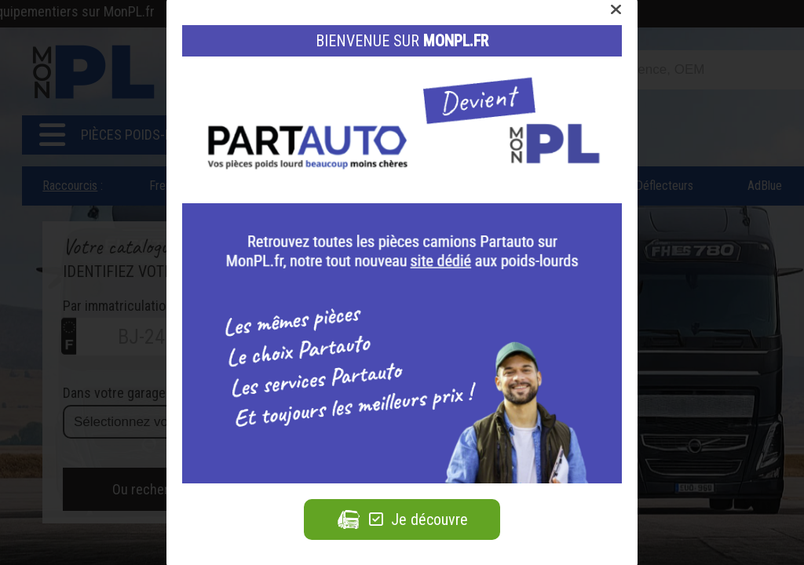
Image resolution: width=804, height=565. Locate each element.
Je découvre (402, 519)
